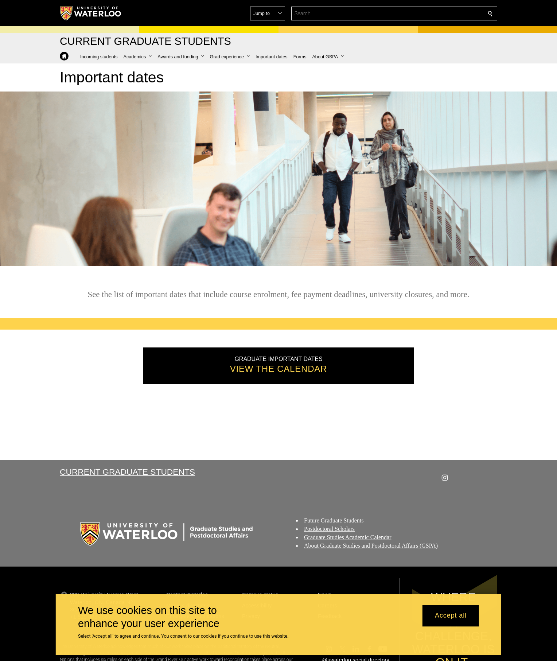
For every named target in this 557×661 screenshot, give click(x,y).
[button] (437, 13)
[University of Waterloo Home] (91, 13)
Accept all (451, 615)
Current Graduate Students (127, 472)
